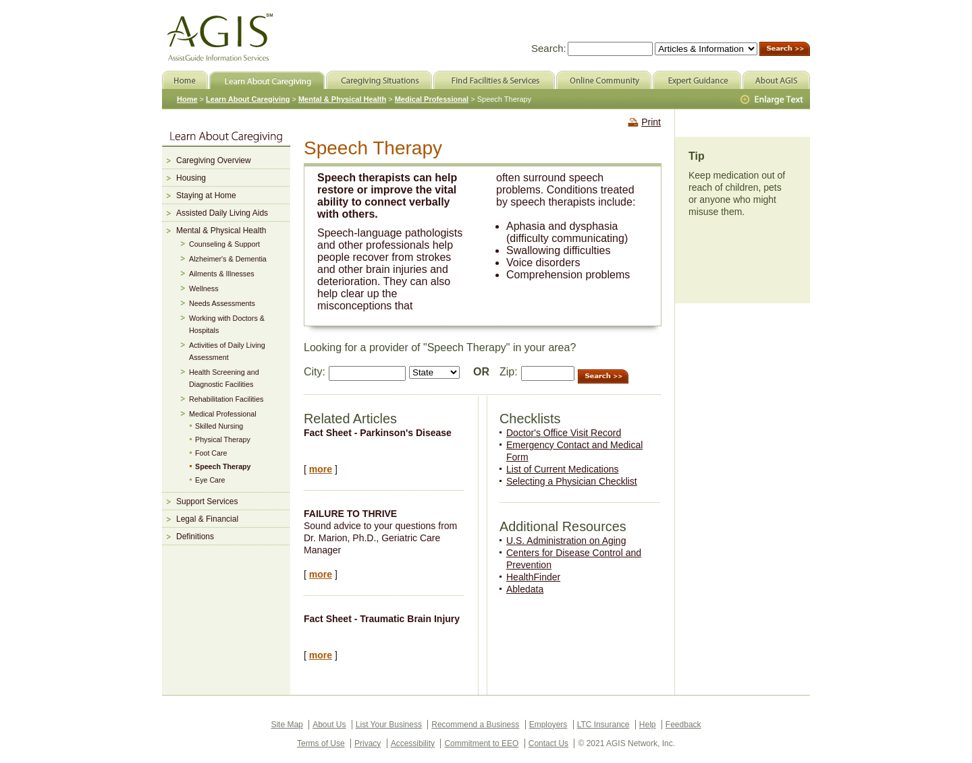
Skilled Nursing (219, 426)
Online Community (603, 80)
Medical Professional (222, 414)
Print (651, 122)
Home (187, 99)
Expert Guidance (697, 80)
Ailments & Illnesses (221, 274)
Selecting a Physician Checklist (571, 481)
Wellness (204, 288)
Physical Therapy (222, 439)
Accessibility (413, 743)
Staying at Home (206, 195)
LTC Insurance (603, 724)
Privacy (367, 743)
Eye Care (210, 480)
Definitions (195, 536)
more (320, 469)
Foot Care (211, 453)
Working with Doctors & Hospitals (227, 324)
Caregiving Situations (379, 80)
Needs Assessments (222, 303)
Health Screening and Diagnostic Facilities (224, 378)
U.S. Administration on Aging (566, 540)
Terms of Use (321, 743)
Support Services (207, 501)
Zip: (509, 371)
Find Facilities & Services (494, 80)
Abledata (524, 589)
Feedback (683, 724)
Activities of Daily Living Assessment (227, 351)
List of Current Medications (562, 469)
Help (647, 724)
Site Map (286, 724)
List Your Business (389, 724)
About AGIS (776, 80)
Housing (191, 178)
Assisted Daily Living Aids (222, 213)
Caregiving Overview (213, 160)
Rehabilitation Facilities (226, 399)
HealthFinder (533, 577)
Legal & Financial (207, 519)
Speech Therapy (223, 466)
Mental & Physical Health (221, 230)
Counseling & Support (224, 244)
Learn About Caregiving (248, 99)
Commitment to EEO (481, 743)
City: (314, 371)
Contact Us (548, 743)
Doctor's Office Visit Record (563, 432)
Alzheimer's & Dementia (228, 259)
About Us (329, 724)
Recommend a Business (475, 724)
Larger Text (773, 99)
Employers (548, 724)
